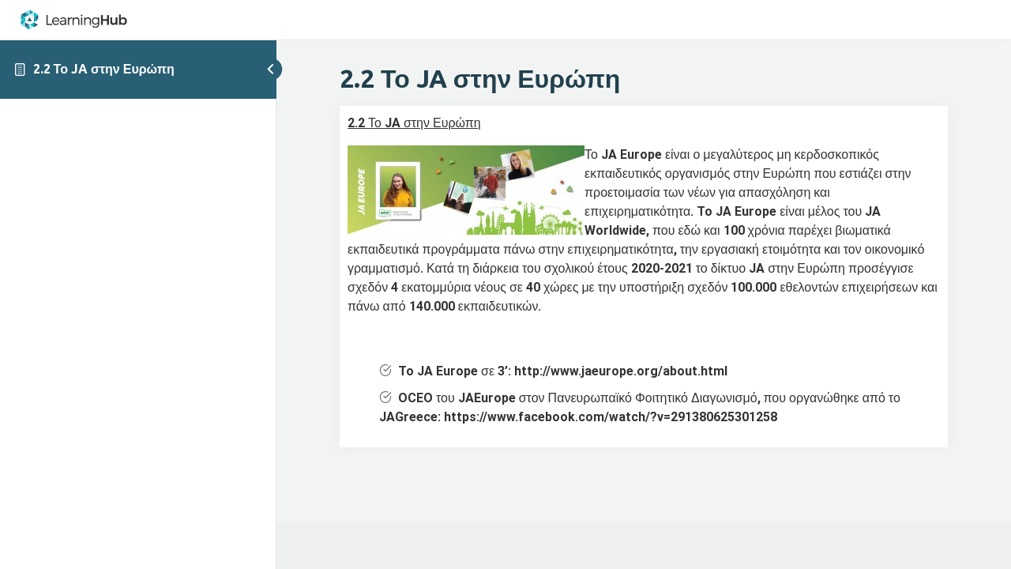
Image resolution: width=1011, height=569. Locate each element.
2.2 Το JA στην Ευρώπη (104, 69)
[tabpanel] (644, 276)
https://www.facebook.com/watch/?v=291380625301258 (610, 416)
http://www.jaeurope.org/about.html (620, 371)
